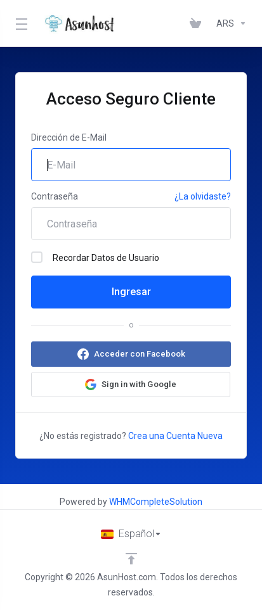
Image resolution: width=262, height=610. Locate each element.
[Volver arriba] (131, 558)
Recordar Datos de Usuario (95, 257)
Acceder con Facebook (139, 354)
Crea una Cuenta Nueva (175, 436)
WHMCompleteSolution (155, 502)
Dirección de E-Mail (69, 137)
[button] (130, 384)
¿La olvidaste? (202, 196)
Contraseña (54, 196)
